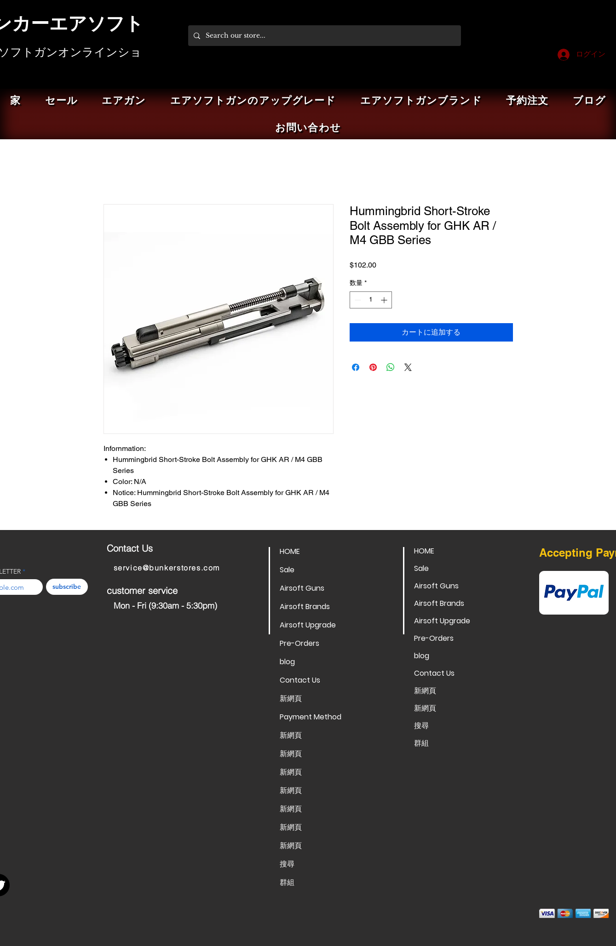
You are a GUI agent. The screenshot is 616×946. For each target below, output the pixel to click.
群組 (287, 882)
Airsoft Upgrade (308, 625)
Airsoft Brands (305, 606)
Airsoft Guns (302, 588)
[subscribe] (67, 587)
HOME (290, 551)
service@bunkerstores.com (167, 567)
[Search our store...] (324, 35)
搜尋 (287, 864)
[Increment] (385, 300)
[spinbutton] (371, 300)
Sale (287, 569)
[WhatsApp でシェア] (390, 367)
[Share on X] (408, 367)
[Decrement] (357, 300)
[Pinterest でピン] (373, 367)
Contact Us (300, 680)
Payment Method (310, 717)
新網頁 (291, 698)
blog (287, 661)
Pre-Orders (299, 643)
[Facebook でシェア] (355, 367)
